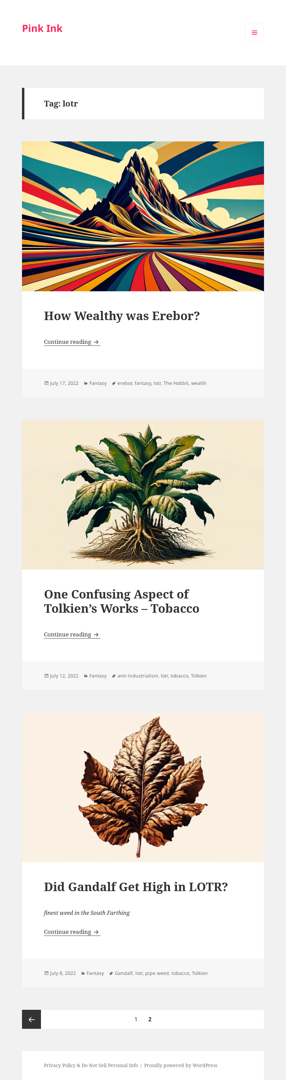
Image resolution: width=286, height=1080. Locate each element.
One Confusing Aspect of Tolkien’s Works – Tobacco (121, 601)
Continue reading (72, 342)
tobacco (179, 675)
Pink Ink (42, 28)
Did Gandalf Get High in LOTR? (136, 887)
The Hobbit (176, 383)
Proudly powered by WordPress (180, 1065)
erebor (124, 383)
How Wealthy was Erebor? (122, 315)
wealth (198, 383)
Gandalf (124, 973)
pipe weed (157, 973)
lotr (157, 383)
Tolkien (199, 675)
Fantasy (98, 383)
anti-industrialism (137, 675)
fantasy (143, 383)
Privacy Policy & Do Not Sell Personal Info (91, 1065)
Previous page (31, 1019)
